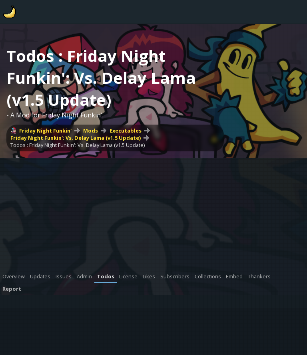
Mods (90, 130)
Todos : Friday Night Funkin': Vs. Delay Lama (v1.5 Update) (77, 145)
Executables (126, 130)
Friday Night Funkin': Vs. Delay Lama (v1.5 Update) (75, 137)
